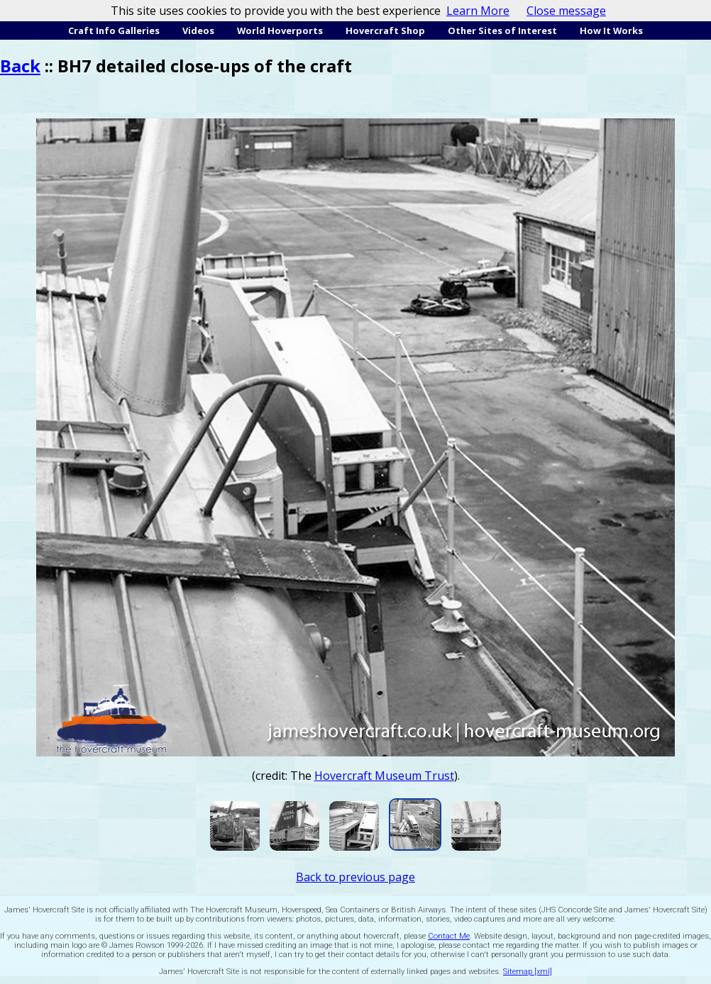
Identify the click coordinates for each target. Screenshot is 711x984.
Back (20, 65)
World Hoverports (280, 30)
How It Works (611, 30)
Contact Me (449, 936)
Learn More (477, 10)
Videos (198, 30)
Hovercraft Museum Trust (384, 775)
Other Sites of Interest (502, 30)
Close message (566, 10)
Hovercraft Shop (385, 30)
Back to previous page (355, 877)
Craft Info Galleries (114, 30)
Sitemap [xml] (527, 971)
